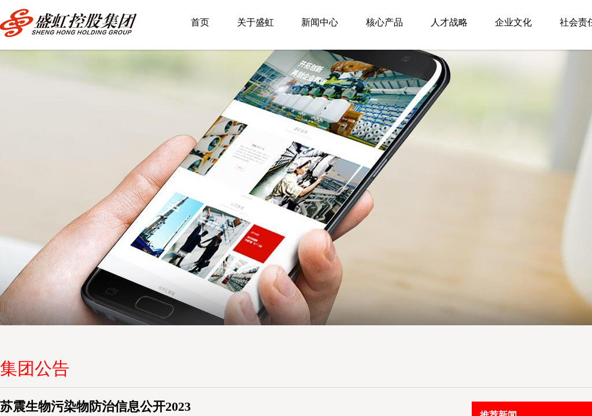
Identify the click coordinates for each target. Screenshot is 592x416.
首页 (200, 22)
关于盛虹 (255, 22)
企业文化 (513, 22)
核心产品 (384, 22)
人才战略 (449, 22)
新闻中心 (319, 22)
